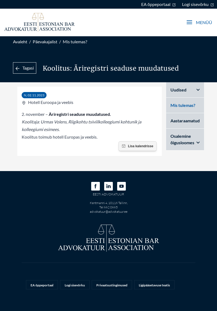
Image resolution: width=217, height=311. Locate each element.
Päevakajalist (45, 41)
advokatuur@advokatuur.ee (108, 211)
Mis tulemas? (75, 41)
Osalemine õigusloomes (185, 139)
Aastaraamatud (185, 120)
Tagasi (24, 67)
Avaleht (20, 41)
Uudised (185, 89)
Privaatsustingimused (111, 285)
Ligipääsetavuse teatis (154, 285)
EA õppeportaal (158, 4)
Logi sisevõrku (198, 4)
